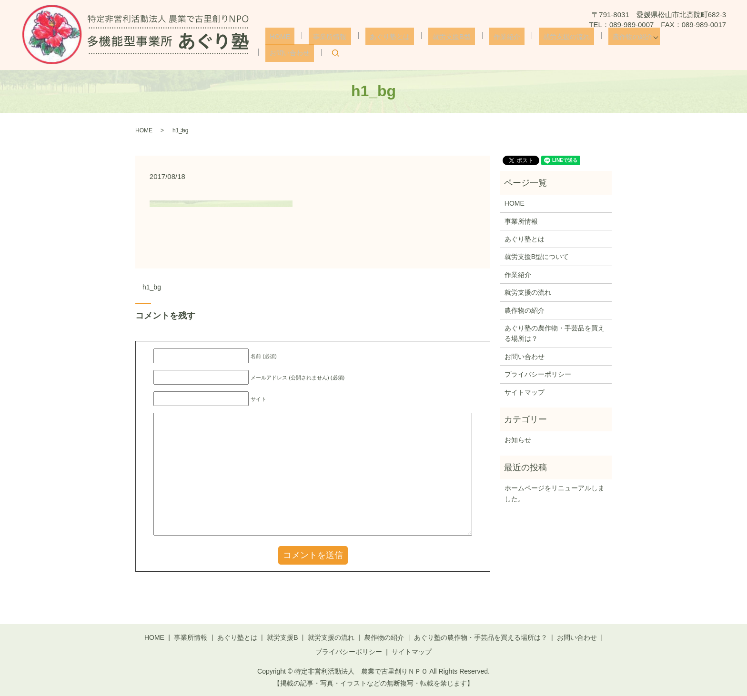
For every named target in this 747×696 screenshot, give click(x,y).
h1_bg (151, 287)
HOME (294, 45)
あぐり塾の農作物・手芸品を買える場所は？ (555, 333)
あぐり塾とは (391, 45)
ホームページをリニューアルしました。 (555, 493)
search (717, 46)
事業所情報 (337, 45)
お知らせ (518, 440)
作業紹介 (496, 45)
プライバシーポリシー (538, 374)
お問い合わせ (674, 45)
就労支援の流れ (550, 45)
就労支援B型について (537, 256)
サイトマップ (525, 392)
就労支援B (282, 637)
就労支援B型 (447, 45)
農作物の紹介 (610, 45)
